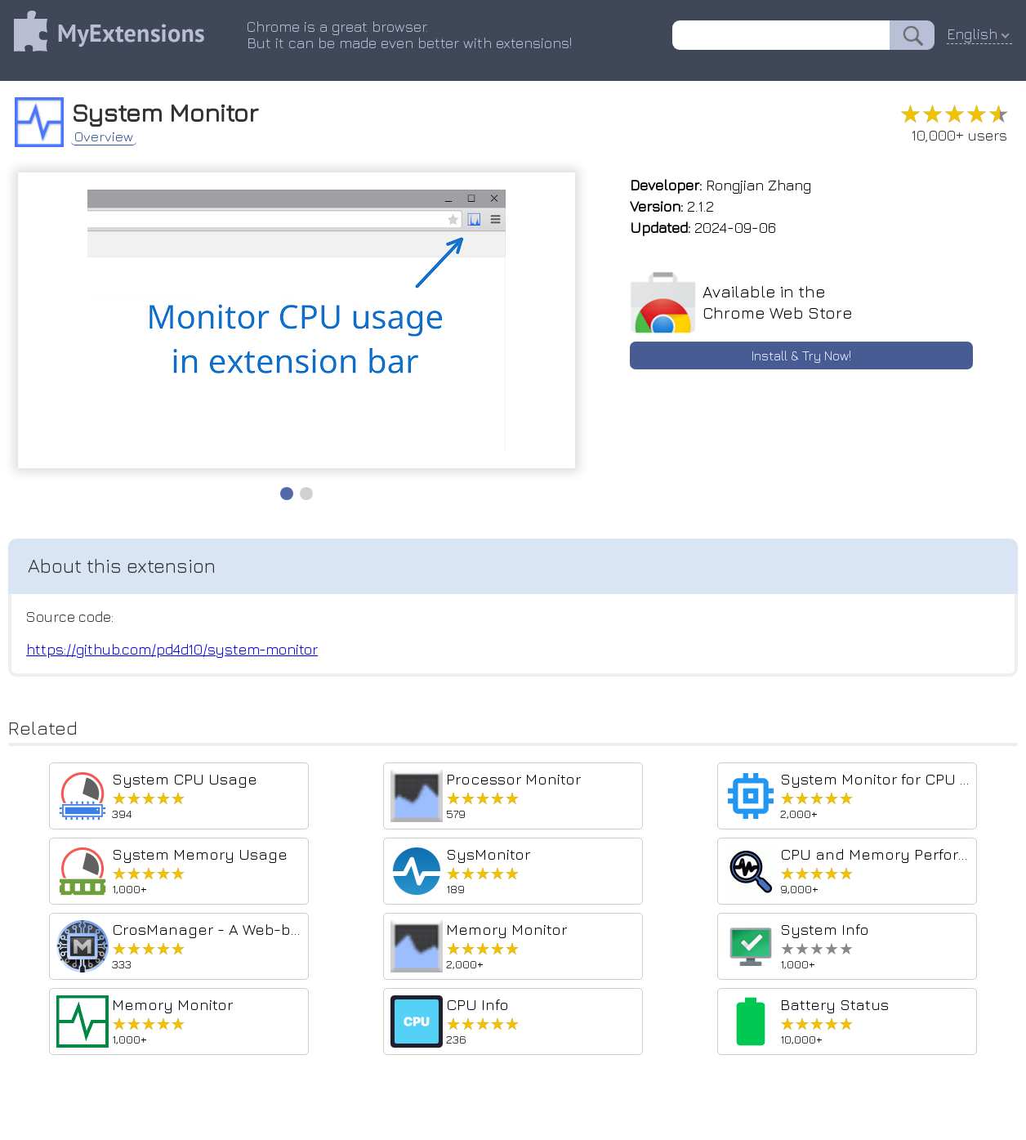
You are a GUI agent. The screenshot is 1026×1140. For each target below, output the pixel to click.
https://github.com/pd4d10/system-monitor (173, 650)
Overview (110, 134)
